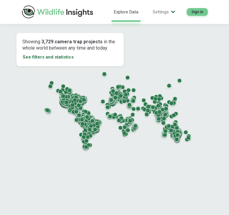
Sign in (197, 12)
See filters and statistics (48, 57)
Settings (164, 12)
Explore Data (126, 12)
